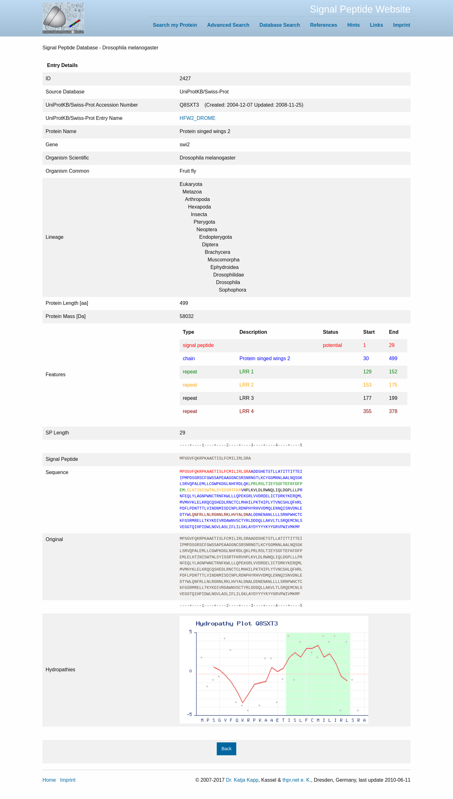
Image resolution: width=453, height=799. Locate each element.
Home (49, 780)
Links (376, 25)
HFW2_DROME (197, 118)
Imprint (401, 25)
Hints (353, 25)
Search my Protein (175, 25)
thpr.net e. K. (296, 780)
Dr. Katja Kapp (242, 780)
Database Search (280, 25)
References (323, 25)
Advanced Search (228, 25)
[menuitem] (175, 25)
